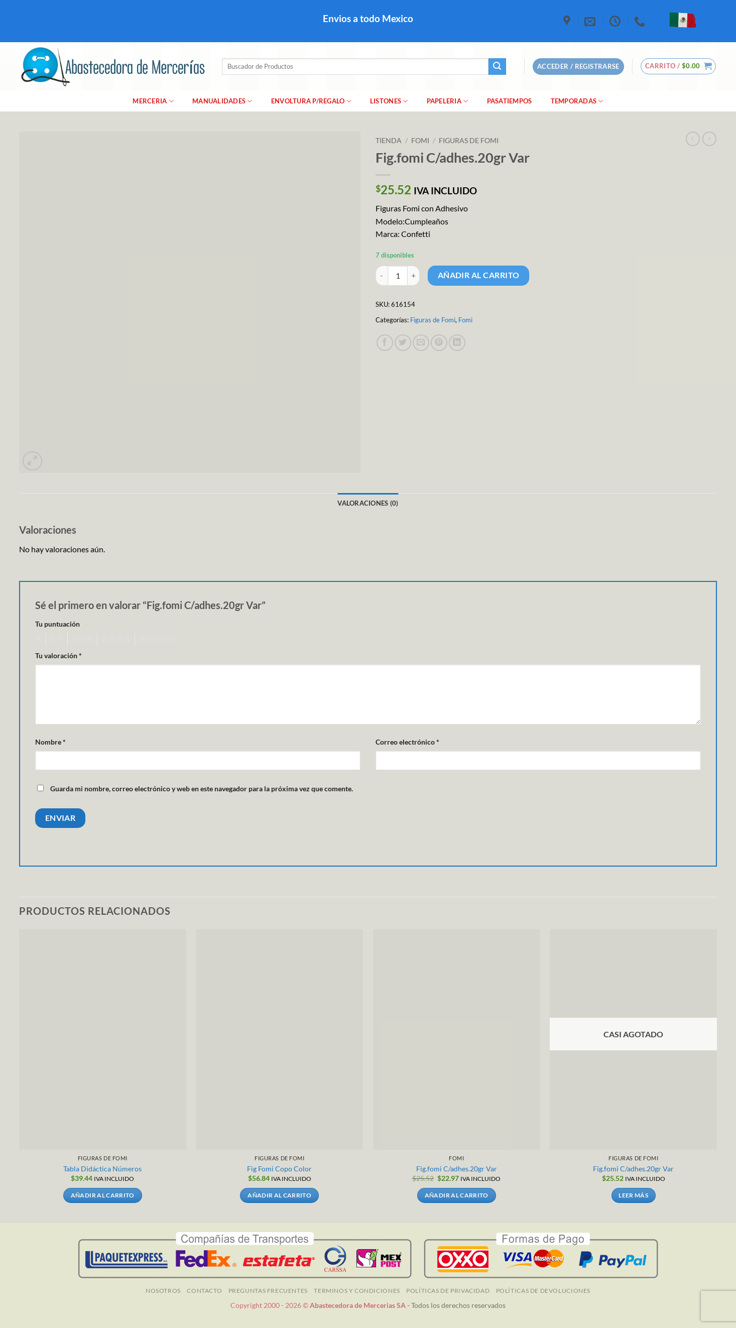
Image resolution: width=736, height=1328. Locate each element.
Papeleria (447, 101)
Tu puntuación (57, 624)
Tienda (389, 141)
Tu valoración (58, 655)
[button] (678, 66)
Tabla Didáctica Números (102, 1168)
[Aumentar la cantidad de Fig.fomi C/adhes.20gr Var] (414, 276)
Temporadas (577, 101)
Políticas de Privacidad (447, 1290)
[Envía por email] (421, 342)
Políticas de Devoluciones (543, 1290)
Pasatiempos (509, 101)
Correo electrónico (407, 742)
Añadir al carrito (479, 275)
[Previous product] (709, 139)
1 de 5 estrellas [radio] (38, 639)
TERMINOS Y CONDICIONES (357, 1290)
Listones (389, 101)
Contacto (204, 1290)
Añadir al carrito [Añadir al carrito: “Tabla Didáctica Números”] (103, 1195)
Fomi (420, 141)
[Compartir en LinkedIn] (457, 342)
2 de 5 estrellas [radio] (55, 639)
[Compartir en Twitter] (403, 342)
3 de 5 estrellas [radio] (80, 639)
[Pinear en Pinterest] (439, 342)
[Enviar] (497, 66)
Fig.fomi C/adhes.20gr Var (456, 1168)
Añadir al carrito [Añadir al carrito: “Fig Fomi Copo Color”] (279, 1195)
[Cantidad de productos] (398, 276)
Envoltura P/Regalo (311, 101)
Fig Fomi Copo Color (279, 1168)
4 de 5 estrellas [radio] (114, 639)
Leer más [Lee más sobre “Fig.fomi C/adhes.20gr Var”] (633, 1195)
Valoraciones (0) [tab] (367, 503)
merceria (153, 101)
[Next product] (693, 139)
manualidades (222, 101)
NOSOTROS (163, 1290)
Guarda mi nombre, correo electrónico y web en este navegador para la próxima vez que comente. (201, 788)
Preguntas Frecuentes (268, 1290)
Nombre (50, 742)
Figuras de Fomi (469, 141)
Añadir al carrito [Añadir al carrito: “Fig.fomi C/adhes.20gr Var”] (456, 1195)
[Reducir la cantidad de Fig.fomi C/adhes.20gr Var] (382, 276)
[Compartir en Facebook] (385, 342)
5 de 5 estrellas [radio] (156, 639)
